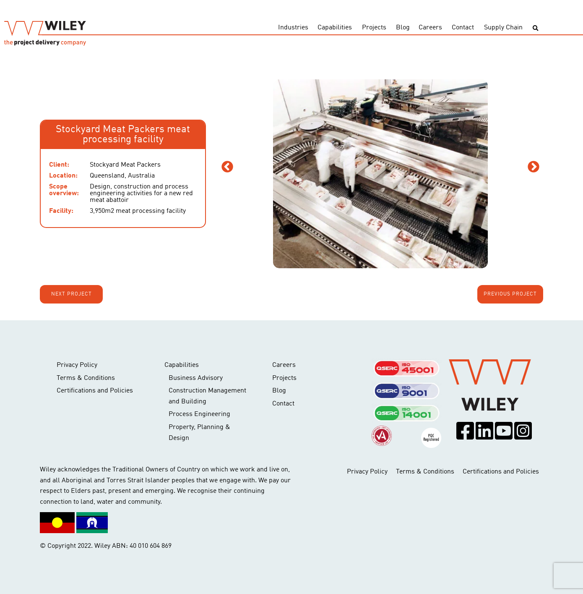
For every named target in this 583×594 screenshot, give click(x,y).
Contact (463, 27)
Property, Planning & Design (199, 433)
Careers (430, 27)
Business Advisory (196, 378)
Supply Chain (503, 27)
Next (533, 167)
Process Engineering (199, 414)
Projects (374, 27)
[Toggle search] (535, 28)
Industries (293, 27)
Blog (403, 27)
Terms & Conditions (86, 378)
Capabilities (335, 27)
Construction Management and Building (207, 396)
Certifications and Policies (95, 390)
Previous (227, 167)
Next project (71, 294)
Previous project (510, 294)
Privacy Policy (77, 365)
